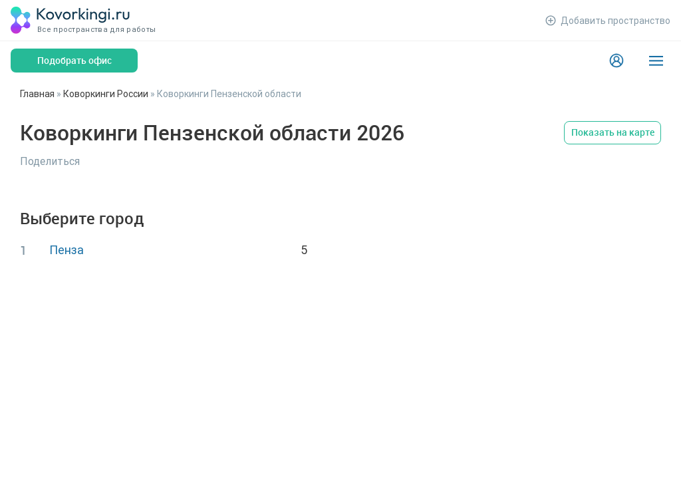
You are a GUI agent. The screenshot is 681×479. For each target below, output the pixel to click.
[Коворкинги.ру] (70, 20)
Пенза (66, 249)
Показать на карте (612, 132)
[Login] (616, 61)
